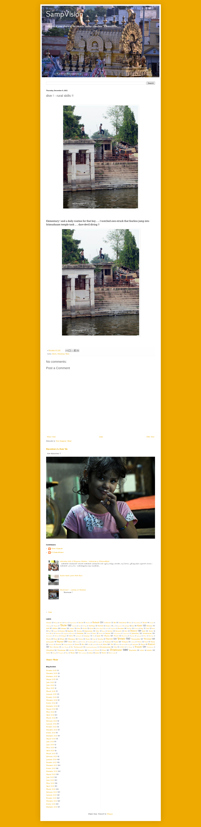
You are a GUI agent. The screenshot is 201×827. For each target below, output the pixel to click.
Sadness (51, 644)
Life (93, 636)
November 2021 (51, 801)
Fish (125, 631)
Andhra (88, 622)
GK (52, 633)
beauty (152, 622)
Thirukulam (61, 354)
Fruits (151, 631)
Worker (103, 653)
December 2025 (51, 670)
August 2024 (50, 709)
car (114, 626)
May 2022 (50, 783)
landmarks (79, 636)
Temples (138, 647)
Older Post (150, 437)
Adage (55, 622)
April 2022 (50, 786)
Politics (83, 642)
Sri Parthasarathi (77, 647)
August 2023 (51, 739)
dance (106, 628)
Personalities (135, 639)
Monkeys (150, 636)
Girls (47, 633)
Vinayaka (61, 653)
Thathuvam (150, 647)
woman (90, 653)
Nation (80, 639)
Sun (115, 647)
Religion (125, 642)
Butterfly (100, 626)
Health (73, 633)
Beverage (48, 626)
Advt (60, 622)
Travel (97, 650)
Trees (104, 650)
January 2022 (51, 795)
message (139, 636)
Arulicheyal (122, 623)
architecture (107, 623)
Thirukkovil (50, 650)
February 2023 (51, 756)
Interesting (135, 633)
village (54, 653)
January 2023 (51, 760)
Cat (132, 626)
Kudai (71, 636)
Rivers (139, 642)
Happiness (66, 633)
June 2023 (50, 745)
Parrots (109, 639)
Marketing (124, 636)
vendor (48, 653)
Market (116, 636)
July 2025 (50, 682)
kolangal (63, 636)
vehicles (149, 650)
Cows (78, 628)
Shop (105, 644)
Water (67, 354)
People (121, 638)
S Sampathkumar (57, 552)
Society (123, 644)
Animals (95, 623)
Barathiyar (137, 622)
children (54, 628)
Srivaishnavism (104, 647)
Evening (79, 631)
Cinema (63, 628)
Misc (144, 636)
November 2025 (51, 673)
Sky (112, 644)
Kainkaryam (147, 633)
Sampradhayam (68, 644)
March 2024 (50, 718)
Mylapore (71, 639)
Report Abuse (52, 660)
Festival (110, 631)
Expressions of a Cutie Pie (57, 449)
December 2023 (51, 727)
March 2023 (50, 754)
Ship (99, 644)
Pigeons (59, 642)
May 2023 (50, 748)
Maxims (132, 636)
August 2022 (51, 774)
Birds (63, 625)
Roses (152, 642)
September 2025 (51, 676)
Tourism (90, 650)
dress (153, 628)
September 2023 (51, 736)
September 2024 (51, 706)
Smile (117, 644)
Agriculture (73, 622)
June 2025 (50, 685)
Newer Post (51, 437)
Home (101, 437)
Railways (108, 642)
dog (142, 628)
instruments (117, 633)
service (94, 644)
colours (72, 628)
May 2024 (50, 712)
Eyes (97, 631)
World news (112, 653)
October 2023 (50, 733)
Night (93, 639)
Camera (108, 626)
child (47, 628)
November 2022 (51, 765)
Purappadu (99, 642)
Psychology (91, 642)
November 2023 (51, 730)
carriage (126, 626)
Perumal (147, 639)
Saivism (58, 644)
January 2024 (51, 724)
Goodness (58, 633)
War (67, 653)
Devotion (121, 628)
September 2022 (51, 771)
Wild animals (82, 653)
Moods (48, 639)
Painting (100, 639)
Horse (94, 633)
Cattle (139, 626)
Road (146, 642)
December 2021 (51, 798)
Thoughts (80, 650)
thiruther (72, 650)
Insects (107, 633)
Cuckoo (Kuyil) (99, 628)
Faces (103, 631)
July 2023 (50, 742)
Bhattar (55, 626)
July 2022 (50, 777)
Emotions (70, 631)
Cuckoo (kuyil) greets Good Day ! (71, 576)
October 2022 (50, 768)
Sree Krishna (54, 647)
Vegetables (133, 650)
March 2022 (50, 789)
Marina (107, 636)
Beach (144, 623)
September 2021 (51, 807)
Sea (83, 644)
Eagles (55, 631)
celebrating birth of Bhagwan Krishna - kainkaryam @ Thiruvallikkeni (84, 561)
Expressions (88, 631)
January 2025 (51, 694)
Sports (54, 354)
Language (87, 636)
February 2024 (51, 721)
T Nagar (129, 647)
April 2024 (50, 715)
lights (98, 636)
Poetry (77, 642)
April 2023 (50, 751)
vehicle (142, 650)
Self (89, 644)
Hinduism (80, 633)
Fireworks (118, 631)
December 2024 (51, 697)
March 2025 (50, 691)
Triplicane (116, 650)
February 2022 (51, 792)
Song (128, 644)
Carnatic (119, 626)
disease (129, 628)
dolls (147, 628)
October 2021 (50, 804)
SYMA (122, 647)
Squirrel (151, 644)
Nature (87, 639)
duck (49, 631)
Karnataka (49, 636)
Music (62, 639)
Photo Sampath (57, 549)
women (97, 653)
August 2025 (51, 679)
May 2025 (50, 688)
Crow (91, 628)
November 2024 (51, 700)
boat (79, 626)
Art (114, 623)
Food (143, 631)
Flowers (133, 631)
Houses (101, 633)
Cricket (85, 628)
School (77, 644)
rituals (133, 642)
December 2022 (51, 762)
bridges (85, 626)
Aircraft (80, 623)
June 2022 (50, 780)
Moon (55, 639)
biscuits (74, 626)
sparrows (135, 644)
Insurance (126, 633)
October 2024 (50, 703)
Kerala (57, 636)
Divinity (136, 628)
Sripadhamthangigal (91, 647)
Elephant (62, 631)
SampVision (64, 14)
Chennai (149, 626)
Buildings (92, 626)
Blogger (110, 814)
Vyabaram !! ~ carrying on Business (73, 590)
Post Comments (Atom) (64, 441)
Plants (70, 642)
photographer (50, 642)
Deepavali (113, 628)
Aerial (66, 622)
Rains (115, 642)
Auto (130, 622)
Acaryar (48, 623)
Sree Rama (65, 647)
